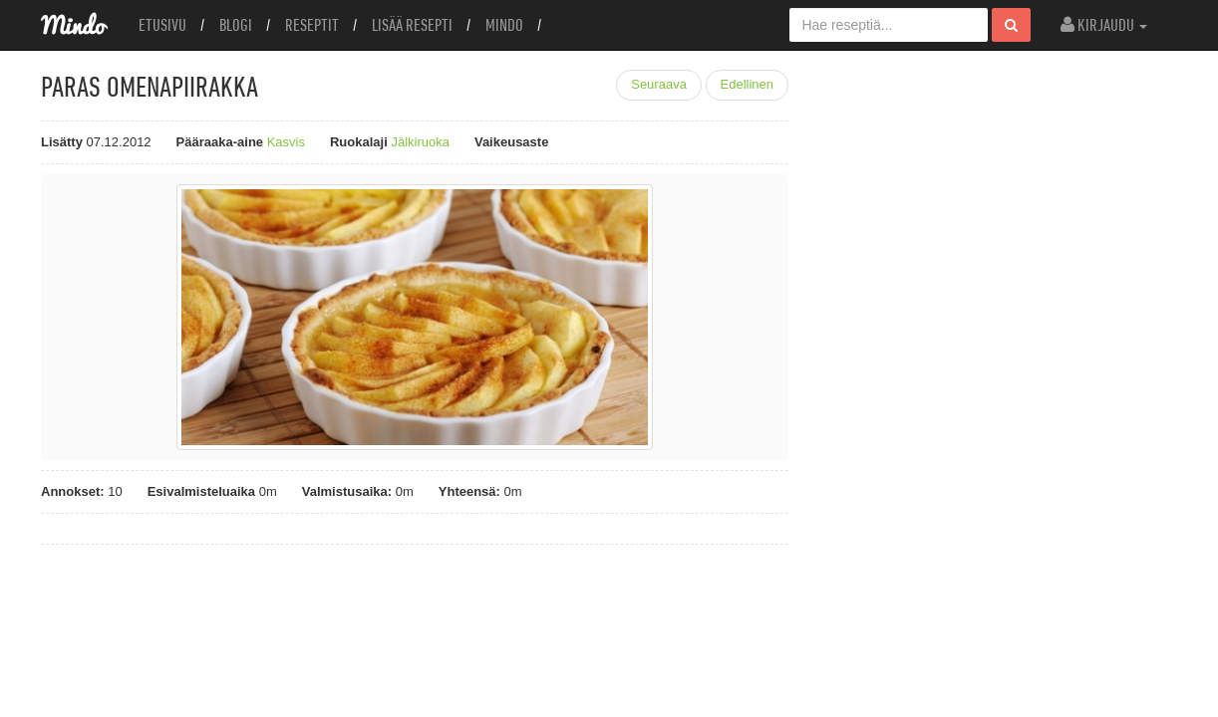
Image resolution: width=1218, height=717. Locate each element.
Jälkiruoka (420, 141)
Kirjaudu (1104, 25)
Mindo (504, 25)
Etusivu (162, 25)
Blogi (235, 25)
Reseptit (312, 25)
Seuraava (659, 84)
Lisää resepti (412, 25)
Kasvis (286, 141)
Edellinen (747, 84)
